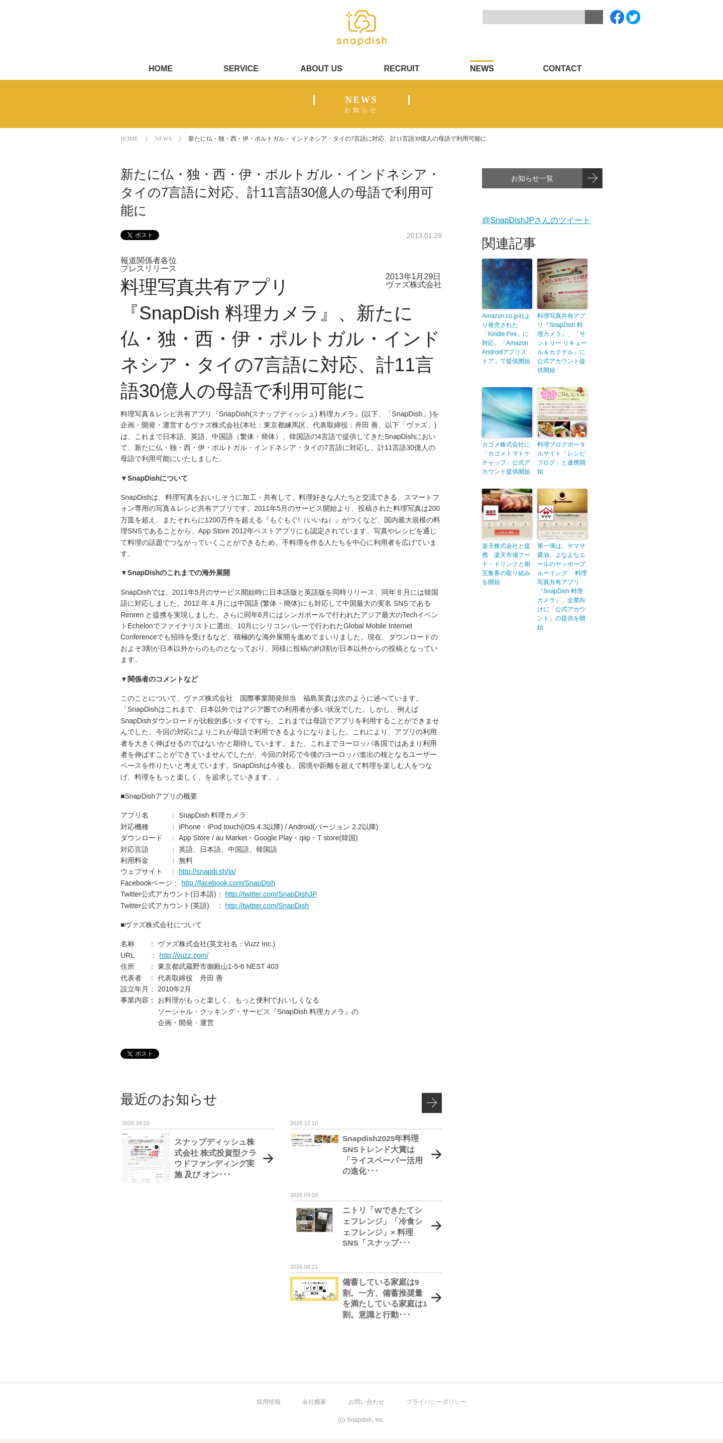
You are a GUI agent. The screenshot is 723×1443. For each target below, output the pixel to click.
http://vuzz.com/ (183, 955)
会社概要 (314, 1401)
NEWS (482, 68)
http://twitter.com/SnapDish (267, 906)
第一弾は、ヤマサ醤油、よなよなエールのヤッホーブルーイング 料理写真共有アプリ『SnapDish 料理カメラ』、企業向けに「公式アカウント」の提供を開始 (562, 586)
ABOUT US (321, 68)
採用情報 (269, 1401)
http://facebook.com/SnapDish (228, 883)
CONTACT (562, 68)
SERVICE (241, 68)
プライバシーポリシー (436, 1401)
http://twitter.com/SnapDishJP (271, 894)
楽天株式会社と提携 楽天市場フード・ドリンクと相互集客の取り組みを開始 (506, 564)
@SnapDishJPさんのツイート (536, 220)
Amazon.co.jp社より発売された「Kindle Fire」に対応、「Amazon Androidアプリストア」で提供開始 (506, 338)
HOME (161, 68)
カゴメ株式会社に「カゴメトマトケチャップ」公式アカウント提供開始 (506, 458)
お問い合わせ (366, 1401)
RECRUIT (401, 68)
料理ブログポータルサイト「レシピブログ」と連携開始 (561, 458)
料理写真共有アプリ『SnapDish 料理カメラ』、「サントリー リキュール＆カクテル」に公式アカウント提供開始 (562, 343)
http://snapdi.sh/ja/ (207, 871)
